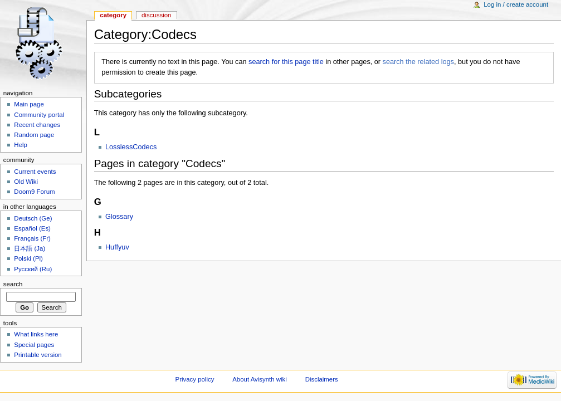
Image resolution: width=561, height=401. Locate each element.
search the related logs (418, 62)
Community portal (39, 114)
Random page (34, 134)
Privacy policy (194, 379)
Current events (35, 171)
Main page (29, 104)
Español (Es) (32, 228)
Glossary (119, 217)
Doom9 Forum (34, 191)
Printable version (37, 354)
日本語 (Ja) (29, 248)
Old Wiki (26, 181)
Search (13, 284)
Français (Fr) (32, 238)
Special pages (34, 344)
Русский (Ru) (33, 269)
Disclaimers (321, 379)
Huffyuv (117, 247)
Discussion (156, 15)
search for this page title (286, 62)
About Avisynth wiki (259, 379)
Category (113, 15)
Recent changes (37, 124)
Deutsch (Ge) (33, 218)
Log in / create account (516, 4)
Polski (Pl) (28, 258)
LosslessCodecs (131, 147)
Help (20, 144)
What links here (36, 334)
